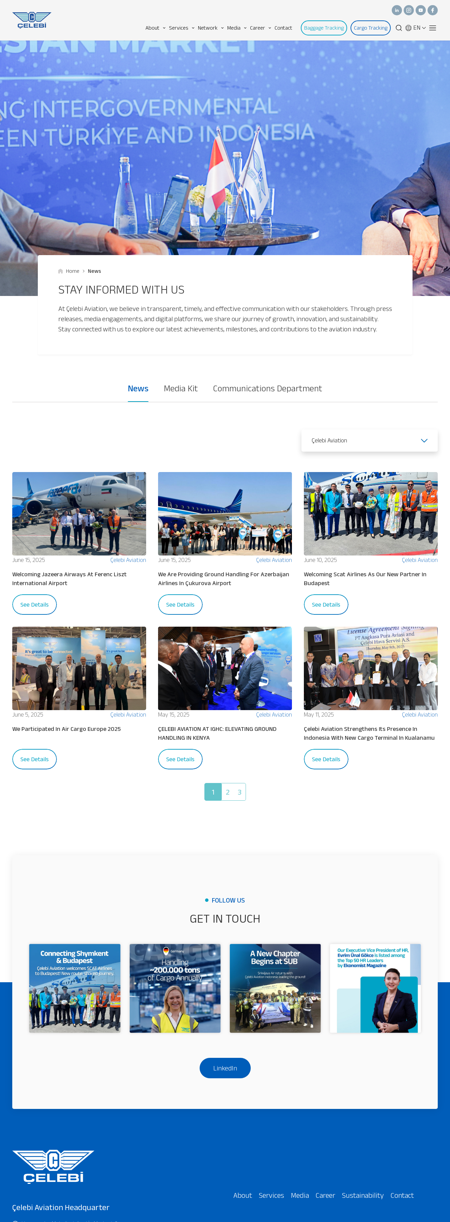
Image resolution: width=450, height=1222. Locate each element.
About (155, 28)
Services (182, 28)
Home (69, 271)
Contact (283, 28)
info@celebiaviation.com (45, 1197)
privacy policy (346, 1213)
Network (211, 28)
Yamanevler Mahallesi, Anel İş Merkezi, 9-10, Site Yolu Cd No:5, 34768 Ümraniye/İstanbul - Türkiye (68, 1143)
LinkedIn (225, 979)
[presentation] (280, 1186)
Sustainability (363, 1106)
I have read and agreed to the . (300, 1213)
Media (237, 28)
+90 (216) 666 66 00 (41, 1175)
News (92, 271)
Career (260, 28)
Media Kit (181, 388)
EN (415, 28)
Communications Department (267, 388)
